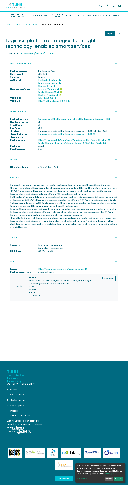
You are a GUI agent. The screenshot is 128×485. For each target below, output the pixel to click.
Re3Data (71, 462)
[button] (119, 5)
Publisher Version (18, 111)
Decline (109, 478)
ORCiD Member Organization (35, 462)
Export (98, 33)
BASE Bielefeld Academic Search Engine (64, 475)
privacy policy (111, 473)
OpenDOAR (92, 462)
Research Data (57, 15)
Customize (82, 478)
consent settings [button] (15, 331)
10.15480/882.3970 (47, 98)
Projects (98, 16)
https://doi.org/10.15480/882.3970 (37, 53)
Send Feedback (16, 404)
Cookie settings (16, 410)
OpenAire (111, 462)
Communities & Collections (18, 15)
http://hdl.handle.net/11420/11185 (54, 101)
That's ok (118, 478)
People (70, 16)
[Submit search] (100, 5)
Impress (12, 420)
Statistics (109, 33)
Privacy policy (15, 415)
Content (14, 237)
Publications (41, 16)
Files (12, 261)
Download (108, 278)
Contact (13, 399)
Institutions (83, 16)
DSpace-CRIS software (27, 430)
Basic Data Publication (21, 63)
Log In (114, 5)
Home (9, 24)
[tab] (64, 63)
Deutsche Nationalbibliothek (15, 462)
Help (107, 5)
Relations (14, 159)
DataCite (53, 462)
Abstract (14, 177)
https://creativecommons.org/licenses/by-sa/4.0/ (63, 269)
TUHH (17, 24)
